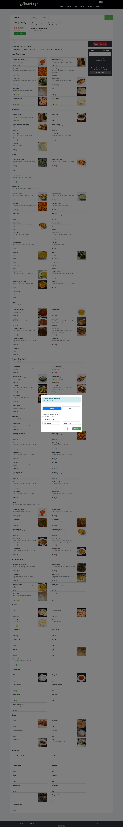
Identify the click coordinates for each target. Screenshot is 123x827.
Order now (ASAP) (49, 417)
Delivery (71, 408)
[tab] (52, 409)
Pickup (52, 408)
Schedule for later (49, 419)
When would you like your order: (51, 414)
